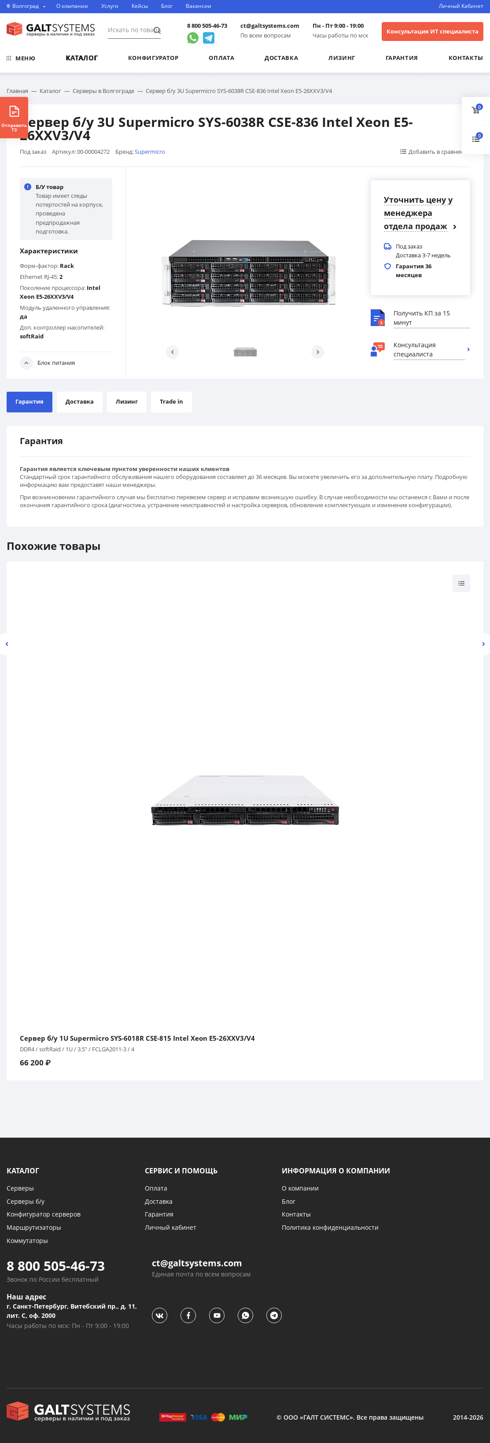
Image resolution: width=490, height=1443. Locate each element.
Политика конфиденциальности (330, 1227)
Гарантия (402, 58)
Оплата (221, 58)
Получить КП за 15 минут (422, 317)
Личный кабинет (170, 1227)
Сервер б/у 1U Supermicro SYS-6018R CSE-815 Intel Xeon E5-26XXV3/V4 (137, 1038)
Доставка (281, 58)
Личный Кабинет (461, 6)
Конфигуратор (153, 58)
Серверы (20, 1188)
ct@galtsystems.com (269, 26)
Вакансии (198, 6)
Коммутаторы (27, 1240)
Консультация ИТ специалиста (433, 31)
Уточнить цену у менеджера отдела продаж (418, 212)
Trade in (171, 401)
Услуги (109, 6)
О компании (72, 6)
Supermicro (150, 152)
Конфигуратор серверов (44, 1214)
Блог (167, 6)
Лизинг (341, 58)
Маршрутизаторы (34, 1227)
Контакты (466, 58)
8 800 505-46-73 (207, 26)
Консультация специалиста (415, 349)
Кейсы (140, 6)
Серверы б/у (25, 1201)
